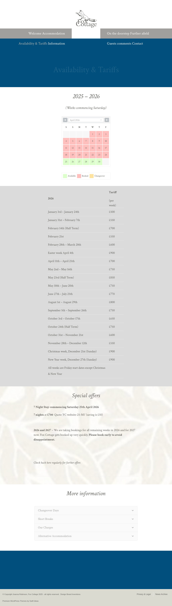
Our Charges (45, 527)
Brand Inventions (74, 594)
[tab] (86, 510)
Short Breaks (45, 519)
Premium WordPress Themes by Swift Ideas (20, 601)
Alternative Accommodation (55, 536)
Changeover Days (48, 510)
